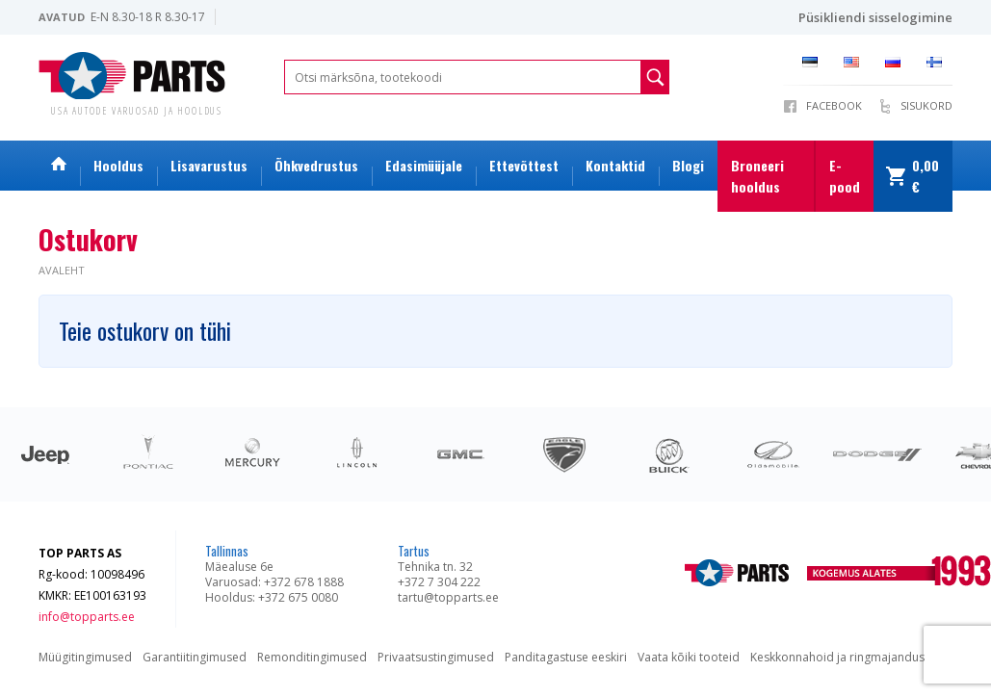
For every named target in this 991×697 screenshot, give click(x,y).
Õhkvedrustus (316, 165)
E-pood (844, 175)
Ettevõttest (524, 165)
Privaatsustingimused (436, 657)
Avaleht (62, 270)
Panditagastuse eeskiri (566, 657)
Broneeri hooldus (757, 175)
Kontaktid (615, 165)
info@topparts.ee (87, 616)
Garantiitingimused (195, 657)
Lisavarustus (209, 165)
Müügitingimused (85, 657)
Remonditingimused (312, 657)
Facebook (834, 105)
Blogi (688, 165)
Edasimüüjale (423, 165)
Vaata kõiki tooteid (689, 657)
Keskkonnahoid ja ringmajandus (837, 657)
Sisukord (926, 105)
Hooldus (118, 165)
